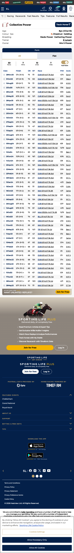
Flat (54, 56)
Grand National (8, 403)
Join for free (30, 371)
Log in (46, 371)
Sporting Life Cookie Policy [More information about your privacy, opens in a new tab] (31, 526)
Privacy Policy (9, 487)
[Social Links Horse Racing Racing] (37, 476)
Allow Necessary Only (37, 541)
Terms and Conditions (12, 483)
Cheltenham (7, 399)
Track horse (63, 24)
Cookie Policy (9, 499)
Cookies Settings (37, 533)
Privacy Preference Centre (13, 495)
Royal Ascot (7, 407)
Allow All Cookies (37, 549)
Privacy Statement (11, 491)
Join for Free (63, 292)
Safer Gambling (27, 512)
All (19, 56)
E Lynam (67, 40)
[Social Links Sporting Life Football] (41, 476)
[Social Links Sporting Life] (33, 476)
